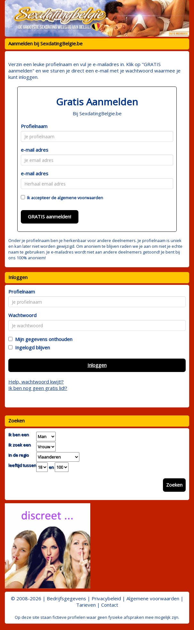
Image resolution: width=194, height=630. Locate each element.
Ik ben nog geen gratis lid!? (37, 388)
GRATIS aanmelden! (49, 216)
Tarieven (86, 605)
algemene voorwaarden (80, 198)
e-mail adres (34, 150)
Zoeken (174, 485)
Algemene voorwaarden (152, 598)
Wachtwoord (22, 315)
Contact (109, 605)
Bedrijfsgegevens (66, 598)
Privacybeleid (106, 598)
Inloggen (97, 365)
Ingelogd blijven (31, 347)
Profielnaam (34, 126)
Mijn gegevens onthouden (42, 339)
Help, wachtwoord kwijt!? (36, 381)
